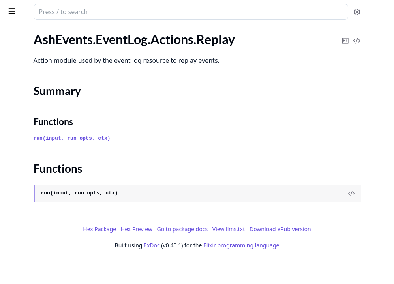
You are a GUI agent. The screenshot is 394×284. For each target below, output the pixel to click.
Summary (26, 76)
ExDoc (211, 274)
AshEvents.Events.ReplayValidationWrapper (56, 259)
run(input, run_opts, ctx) (180, 157)
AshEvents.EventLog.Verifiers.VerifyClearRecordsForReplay (56, 142)
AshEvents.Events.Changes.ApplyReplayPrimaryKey (56, 238)
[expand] (110, 42)
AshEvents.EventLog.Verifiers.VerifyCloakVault (56, 153)
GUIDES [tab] (16, 33)
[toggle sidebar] (108, 11)
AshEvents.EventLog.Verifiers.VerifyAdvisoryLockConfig (56, 131)
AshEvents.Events (30, 206)
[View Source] (361, 212)
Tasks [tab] (89, 33)
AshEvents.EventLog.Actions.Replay (54, 62)
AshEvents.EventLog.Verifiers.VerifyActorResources (56, 121)
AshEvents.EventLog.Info (40, 99)
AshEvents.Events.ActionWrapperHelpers (56, 216)
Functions (27, 85)
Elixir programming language (300, 274)
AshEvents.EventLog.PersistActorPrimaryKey (56, 110)
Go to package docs (204, 259)
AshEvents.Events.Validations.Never (55, 270)
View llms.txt (251, 258)
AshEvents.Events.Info (36, 248)
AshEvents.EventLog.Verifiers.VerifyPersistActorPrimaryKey (56, 163)
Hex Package (238, 248)
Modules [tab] (50, 33)
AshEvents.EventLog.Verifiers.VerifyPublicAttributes (56, 174)
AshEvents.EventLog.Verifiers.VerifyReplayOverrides (56, 195)
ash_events (47, 8)
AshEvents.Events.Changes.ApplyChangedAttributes (56, 227)
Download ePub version (302, 258)
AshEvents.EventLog (34, 51)
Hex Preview (275, 248)
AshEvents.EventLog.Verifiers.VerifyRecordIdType (56, 185)
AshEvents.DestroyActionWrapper (53, 41)
